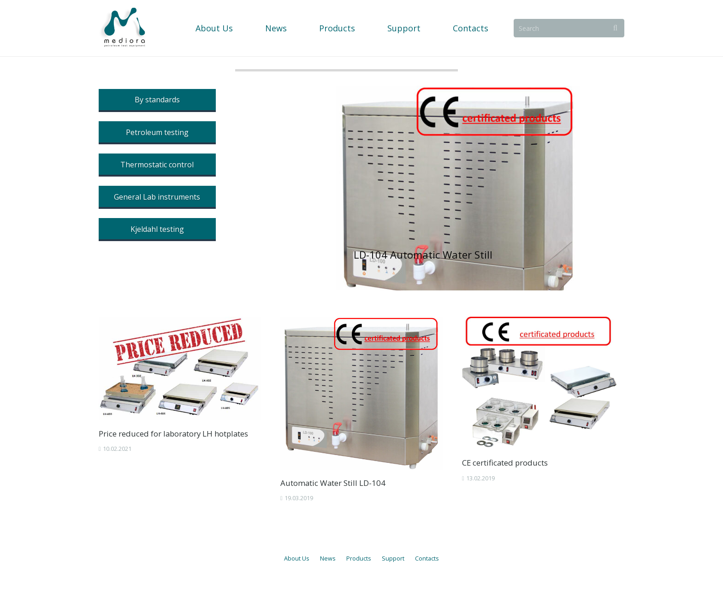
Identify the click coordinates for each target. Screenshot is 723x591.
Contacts (427, 558)
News (328, 558)
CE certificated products (505, 462)
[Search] (570, 28)
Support (393, 558)
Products (358, 558)
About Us (296, 558)
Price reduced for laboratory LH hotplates (173, 433)
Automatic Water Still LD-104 (332, 483)
